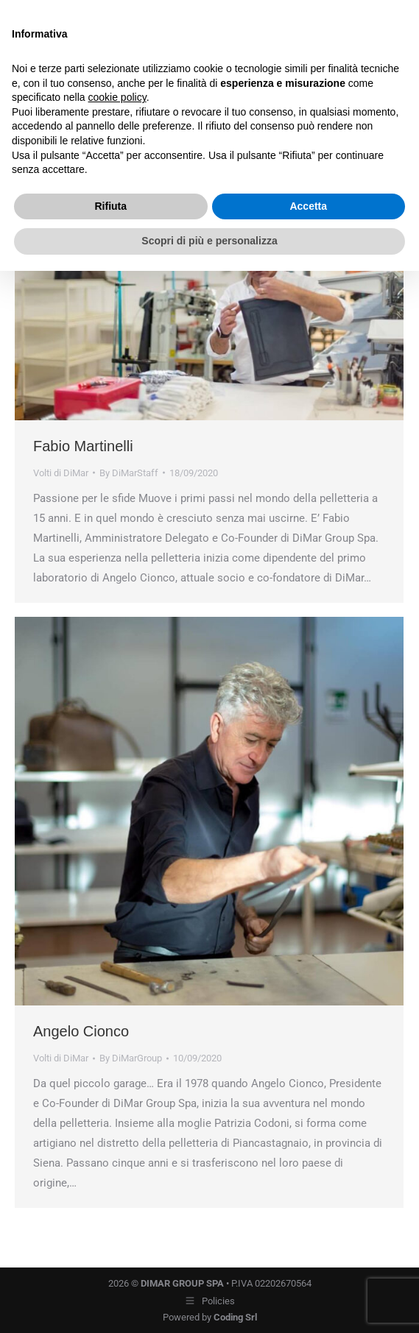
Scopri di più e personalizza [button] (209, 241)
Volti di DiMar (60, 472)
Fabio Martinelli (83, 446)
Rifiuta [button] (110, 206)
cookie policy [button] (117, 97)
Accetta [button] (308, 206)
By (128, 472)
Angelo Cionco (81, 1031)
